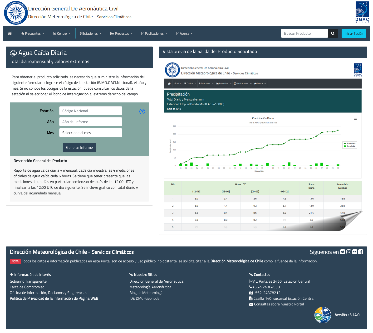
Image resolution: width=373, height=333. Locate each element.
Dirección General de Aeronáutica (156, 281)
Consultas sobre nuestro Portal (279, 304)
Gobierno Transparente (28, 281)
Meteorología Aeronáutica (150, 287)
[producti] (304, 33)
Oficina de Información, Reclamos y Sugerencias (48, 292)
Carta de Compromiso (27, 287)
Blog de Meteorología (146, 292)
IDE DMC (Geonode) (144, 298)
